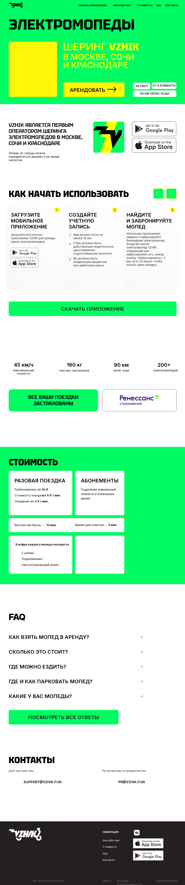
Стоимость (110, 846)
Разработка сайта (166, 880)
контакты (172, 5)
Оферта (107, 880)
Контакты (109, 859)
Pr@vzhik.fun (131, 782)
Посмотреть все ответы (63, 717)
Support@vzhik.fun (43, 782)
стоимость (145, 5)
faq (158, 5)
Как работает (111, 840)
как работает (122, 5)
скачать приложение (92, 5)
